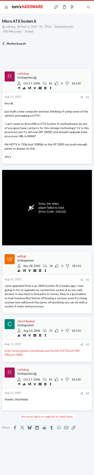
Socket (29, 31)
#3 (87, 344)
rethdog (10, 26)
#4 (87, 393)
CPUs (47, 26)
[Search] (88, 7)
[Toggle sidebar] (80, 7)
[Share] (82, 97)
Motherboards (64, 26)
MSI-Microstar (12, 31)
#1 (87, 97)
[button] (6, 7)
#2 (87, 279)
